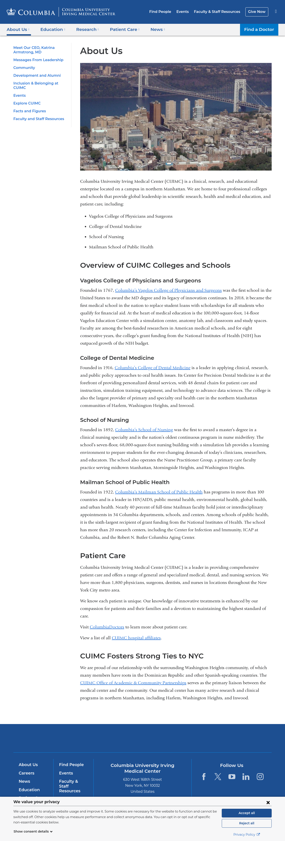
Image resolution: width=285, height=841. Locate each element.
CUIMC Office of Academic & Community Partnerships (133, 682)
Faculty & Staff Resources (219, 12)
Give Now (257, 12)
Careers (26, 773)
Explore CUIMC (26, 103)
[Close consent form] (268, 802)
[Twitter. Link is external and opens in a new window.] (218, 776)
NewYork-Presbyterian (174, 741)
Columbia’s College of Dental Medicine (152, 367)
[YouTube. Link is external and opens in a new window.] (232, 776)
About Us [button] (18, 29)
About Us (28, 765)
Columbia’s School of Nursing (144, 429)
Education (28, 790)
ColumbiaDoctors (107, 627)
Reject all (247, 823)
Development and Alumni (34, 75)
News (24, 781)
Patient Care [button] (120, 29)
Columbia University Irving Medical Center (114, 738)
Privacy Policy (246, 834)
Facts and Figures (28, 111)
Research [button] (84, 29)
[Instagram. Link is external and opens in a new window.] (260, 776)
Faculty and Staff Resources (37, 119)
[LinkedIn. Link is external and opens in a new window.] (246, 776)
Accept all (246, 813)
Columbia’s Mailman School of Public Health (159, 492)
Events (186, 12)
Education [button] (51, 29)
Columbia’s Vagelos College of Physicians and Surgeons (168, 290)
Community (23, 68)
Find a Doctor (260, 29)
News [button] (151, 29)
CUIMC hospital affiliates (136, 637)
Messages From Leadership (36, 60)
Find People (165, 12)
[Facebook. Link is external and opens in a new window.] (203, 776)
